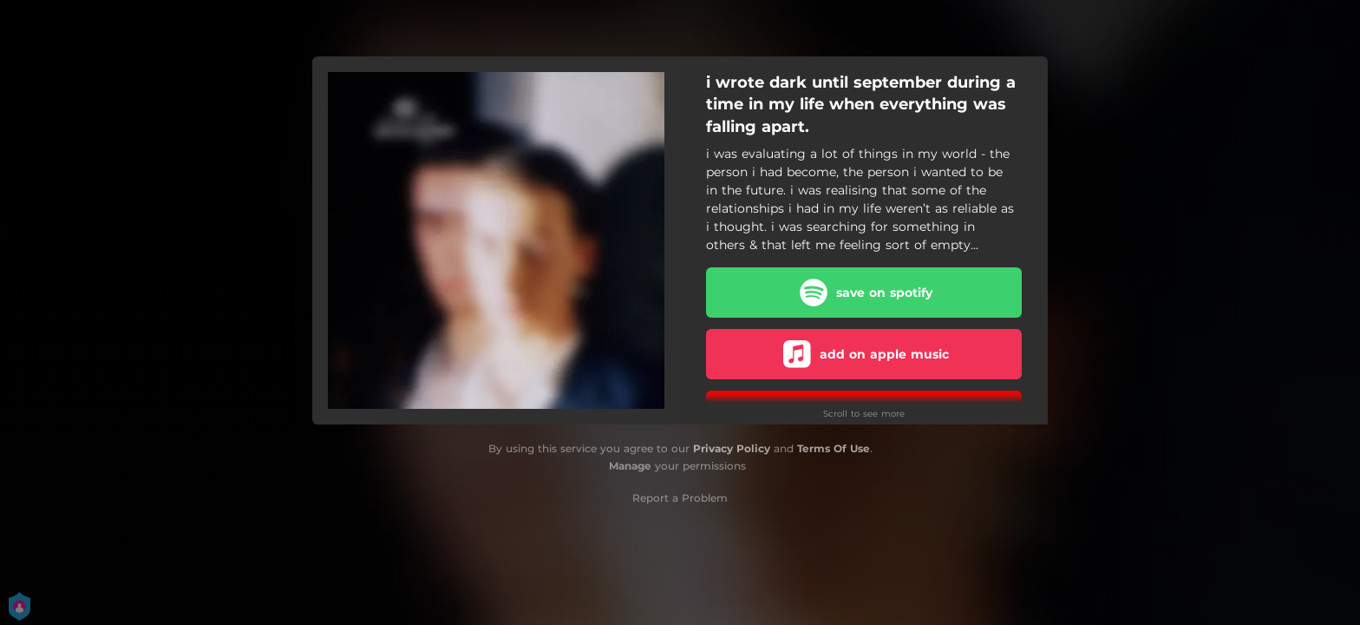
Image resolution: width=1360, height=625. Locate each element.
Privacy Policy (731, 448)
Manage (630, 465)
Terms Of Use (833, 448)
